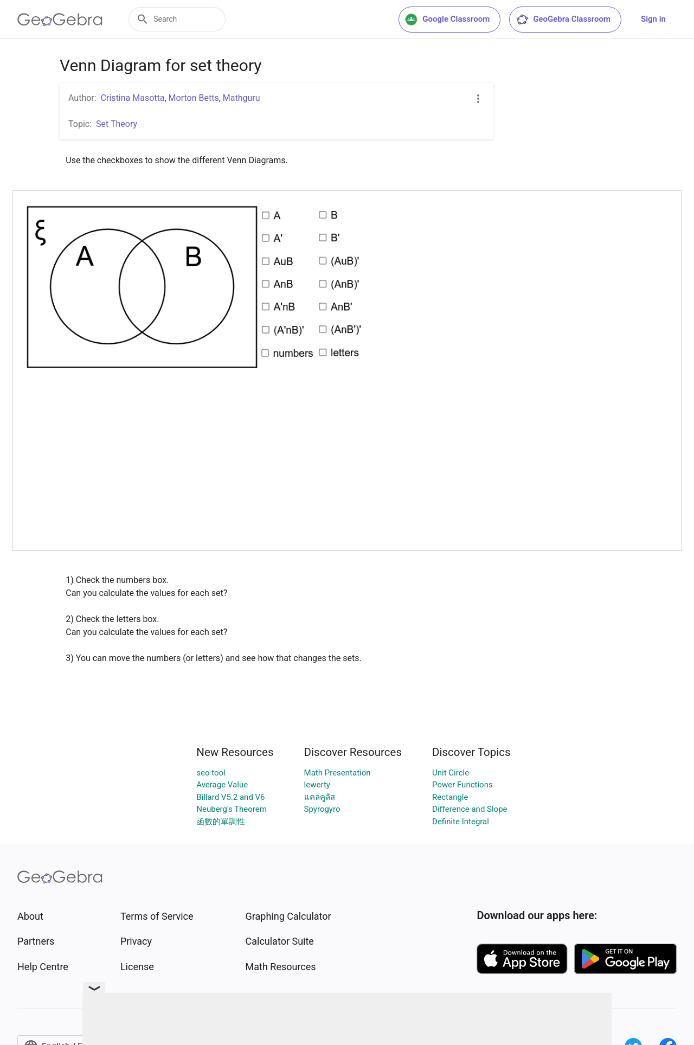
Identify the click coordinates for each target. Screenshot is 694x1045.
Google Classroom (447, 19)
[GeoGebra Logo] (59, 19)
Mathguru (241, 98)
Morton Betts (194, 98)
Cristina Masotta (133, 98)
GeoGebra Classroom (563, 19)
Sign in (653, 19)
